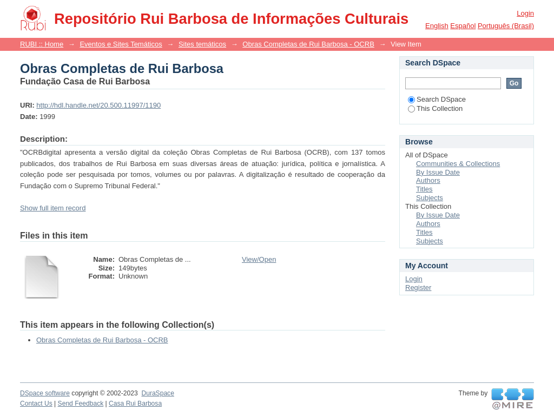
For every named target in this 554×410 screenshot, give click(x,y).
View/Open (259, 259)
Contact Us (36, 403)
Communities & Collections (458, 164)
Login (525, 13)
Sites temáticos (202, 44)
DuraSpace (157, 393)
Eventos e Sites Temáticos (121, 44)
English (437, 26)
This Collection (435, 108)
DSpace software (45, 393)
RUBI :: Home (41, 44)
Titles (424, 189)
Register (418, 287)
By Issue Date (438, 172)
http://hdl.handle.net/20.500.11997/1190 (98, 105)
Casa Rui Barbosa (135, 403)
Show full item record (52, 208)
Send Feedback (81, 403)
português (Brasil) (506, 26)
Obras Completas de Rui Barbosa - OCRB (308, 44)
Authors (428, 180)
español (463, 26)
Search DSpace (437, 99)
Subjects (429, 198)
